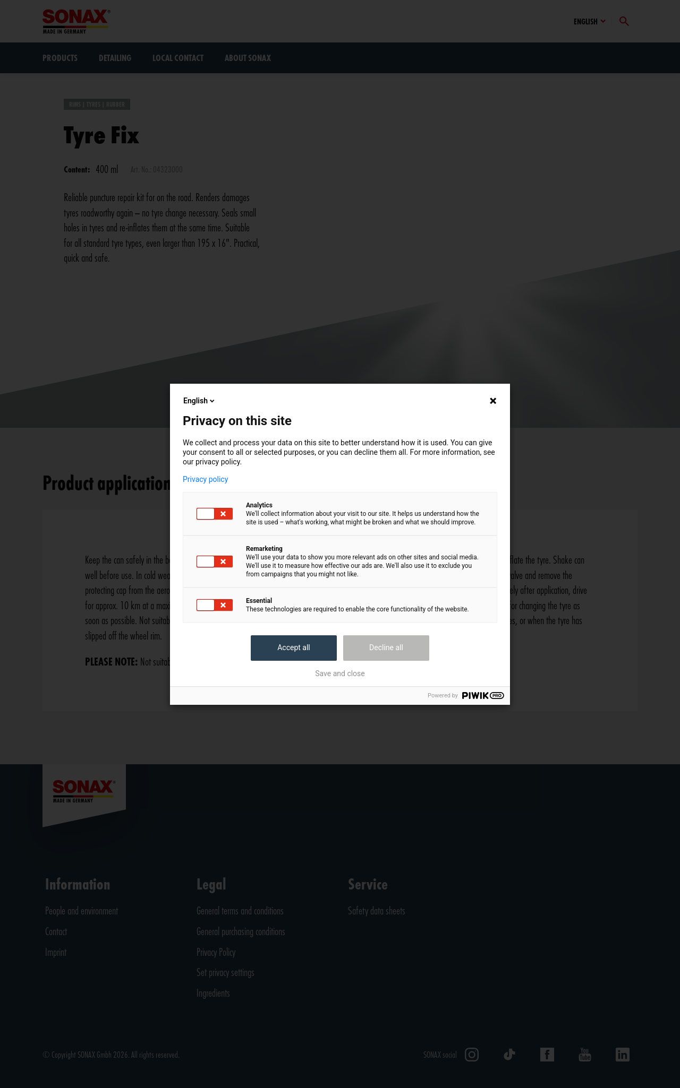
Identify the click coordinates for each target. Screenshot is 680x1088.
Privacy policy (205, 479)
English (199, 400)
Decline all (386, 647)
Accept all (293, 647)
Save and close (340, 673)
